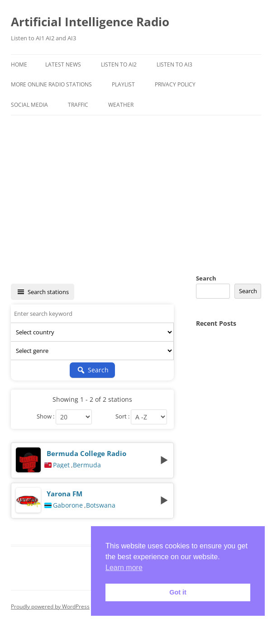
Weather (121, 105)
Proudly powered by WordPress (50, 606)
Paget (61, 465)
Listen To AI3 (174, 64)
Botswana (100, 505)
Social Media (29, 105)
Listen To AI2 (119, 64)
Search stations (42, 291)
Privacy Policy (175, 84)
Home (19, 64)
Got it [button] (177, 592)
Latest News (63, 64)
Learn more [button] (124, 567)
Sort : (122, 417)
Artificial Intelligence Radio (90, 22)
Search (206, 278)
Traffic (78, 105)
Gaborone (68, 505)
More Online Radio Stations (51, 84)
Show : (45, 417)
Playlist (123, 84)
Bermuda (87, 465)
